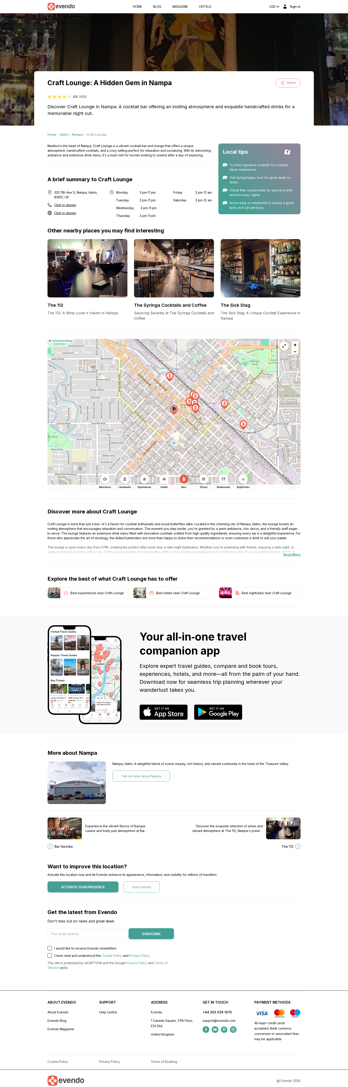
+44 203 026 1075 (217, 1012)
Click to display (65, 205)
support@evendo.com (219, 1020)
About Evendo (57, 1012)
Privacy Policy (139, 955)
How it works (141, 887)
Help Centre (108, 1012)
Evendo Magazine (60, 1029)
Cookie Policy (112, 955)
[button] (174, 410)
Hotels (205, 6)
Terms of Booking (164, 1061)
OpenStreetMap (62, 340)
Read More (292, 554)
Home (137, 6)
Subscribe (151, 934)
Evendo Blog (56, 1020)
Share (288, 82)
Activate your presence (83, 887)
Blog (157, 6)
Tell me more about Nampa (141, 776)
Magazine (180, 6)
